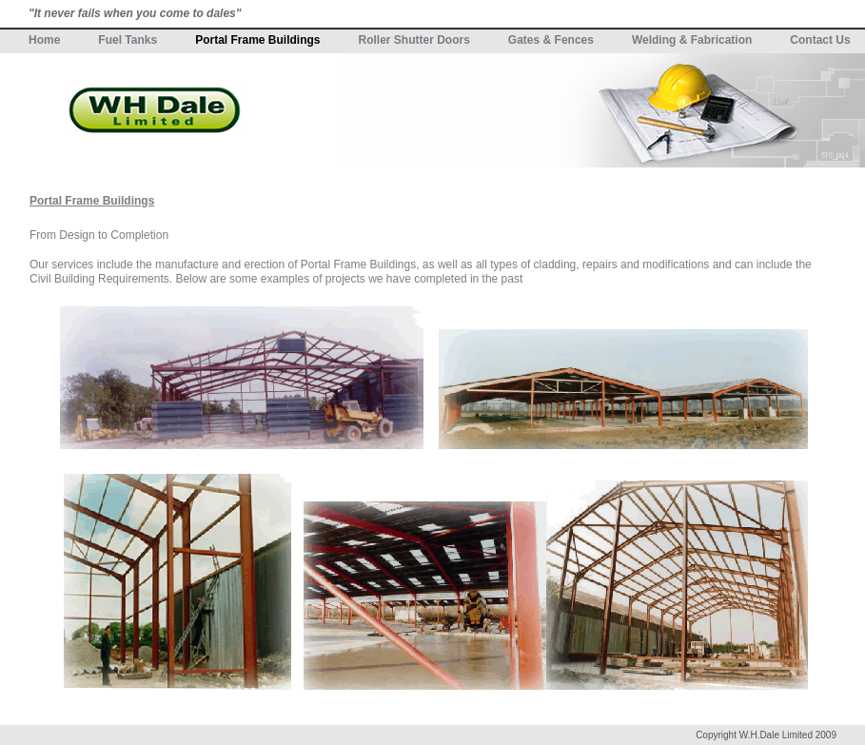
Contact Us (820, 40)
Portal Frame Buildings (257, 40)
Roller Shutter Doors (414, 40)
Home (44, 40)
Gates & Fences (551, 40)
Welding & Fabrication (692, 40)
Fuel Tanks (127, 40)
